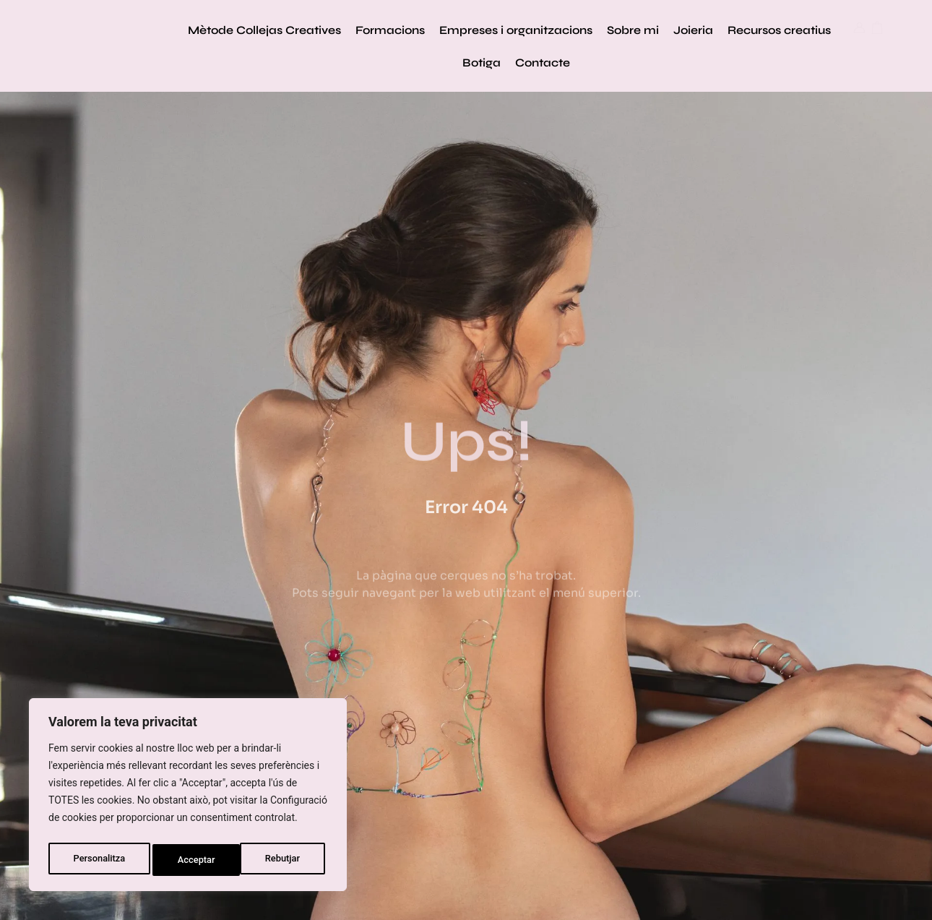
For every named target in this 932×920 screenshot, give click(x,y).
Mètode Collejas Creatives (264, 30)
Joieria (693, 30)
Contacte (542, 62)
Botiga (481, 62)
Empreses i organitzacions (515, 30)
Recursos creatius (779, 30)
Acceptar (284, 860)
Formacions (390, 30)
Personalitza (98, 860)
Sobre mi (633, 30)
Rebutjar (196, 860)
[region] (188, 798)
